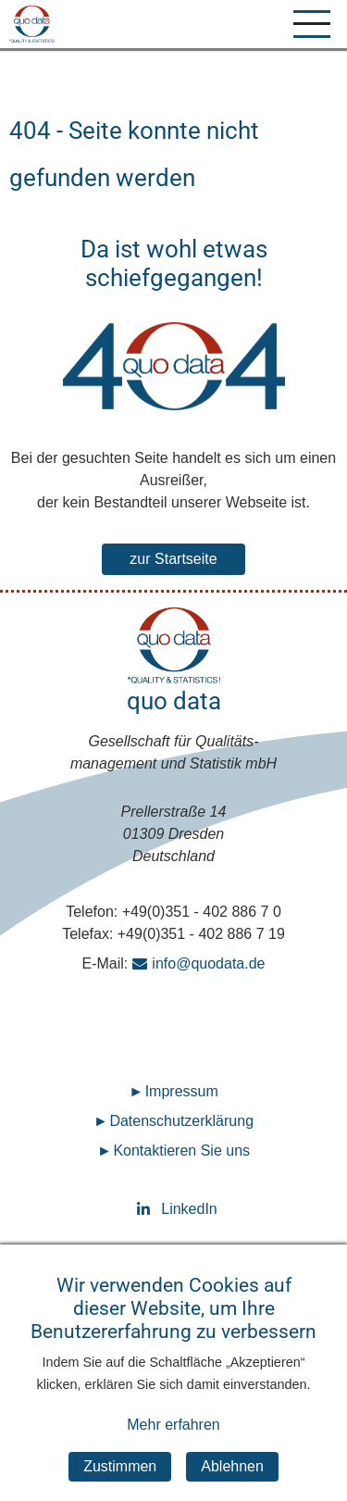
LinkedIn (174, 1209)
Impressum (181, 1091)
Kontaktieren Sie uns (181, 1150)
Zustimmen (119, 1483)
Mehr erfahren (173, 1441)
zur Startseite (173, 559)
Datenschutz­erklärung (181, 1121)
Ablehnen (232, 1483)
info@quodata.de (208, 963)
